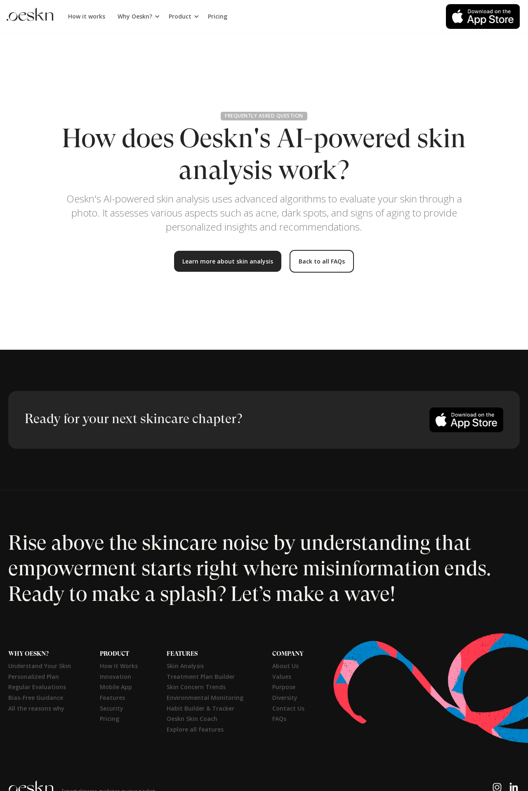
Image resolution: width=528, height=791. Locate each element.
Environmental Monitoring (205, 698)
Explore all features (195, 729)
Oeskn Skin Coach (192, 719)
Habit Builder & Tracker (200, 708)
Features (112, 698)
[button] (137, 16)
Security (111, 708)
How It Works (119, 666)
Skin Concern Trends (196, 687)
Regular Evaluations (37, 687)
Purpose (283, 687)
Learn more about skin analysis (227, 261)
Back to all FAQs (322, 261)
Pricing (217, 16)
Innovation (115, 676)
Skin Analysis (185, 666)
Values (281, 676)
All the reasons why (36, 708)
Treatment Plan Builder (201, 676)
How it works (86, 16)
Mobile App (116, 687)
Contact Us (288, 708)
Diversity (284, 698)
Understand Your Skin (39, 666)
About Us (285, 666)
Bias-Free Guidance (35, 698)
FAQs (279, 719)
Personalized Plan (33, 676)
